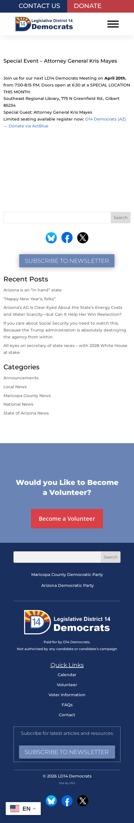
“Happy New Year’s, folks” (30, 298)
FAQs (67, 704)
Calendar (67, 674)
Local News (15, 386)
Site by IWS (67, 783)
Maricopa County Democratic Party (67, 574)
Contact (67, 714)
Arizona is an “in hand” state (32, 290)
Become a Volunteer (67, 518)
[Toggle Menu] (113, 24)
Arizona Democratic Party (67, 585)
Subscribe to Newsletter (67, 260)
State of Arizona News (26, 413)
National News (18, 404)
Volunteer (67, 684)
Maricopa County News (27, 395)
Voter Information (67, 694)
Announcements (20, 377)
